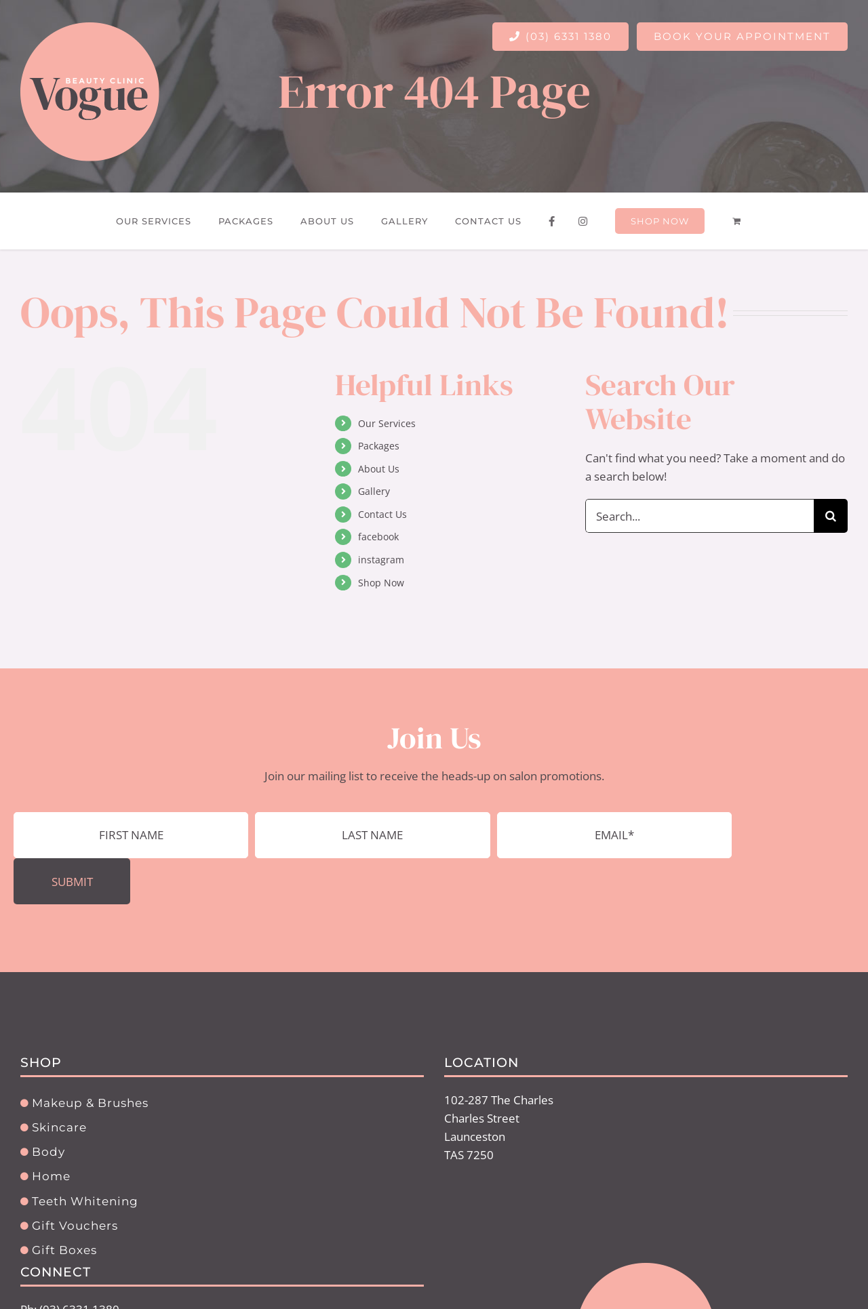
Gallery (374, 491)
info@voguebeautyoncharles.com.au (116, 1293)
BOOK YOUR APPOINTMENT (742, 36)
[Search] (831, 516)
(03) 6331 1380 (560, 36)
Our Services (387, 423)
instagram (381, 559)
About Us (378, 468)
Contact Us (382, 514)
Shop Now (381, 582)
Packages (378, 445)
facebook (378, 536)
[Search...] (699, 516)
